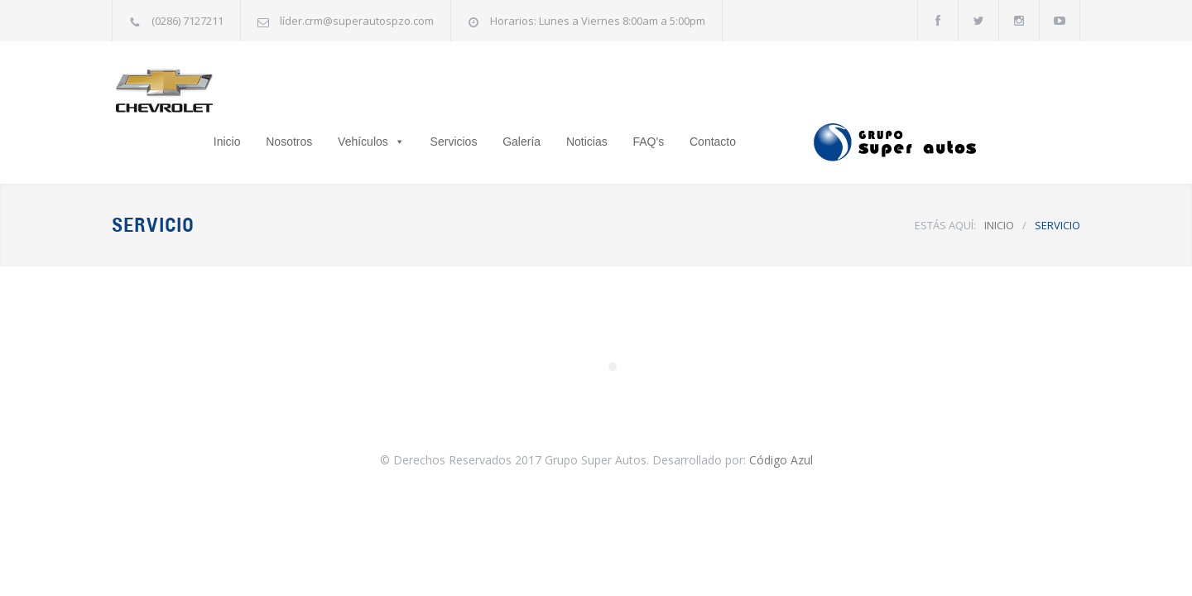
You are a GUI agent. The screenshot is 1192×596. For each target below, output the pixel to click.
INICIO (999, 183)
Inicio (330, 92)
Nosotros (391, 92)
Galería (624, 92)
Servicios (556, 92)
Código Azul (781, 418)
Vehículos (465, 92)
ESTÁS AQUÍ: (945, 183)
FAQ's (751, 92)
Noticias (689, 92)
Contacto (815, 92)
